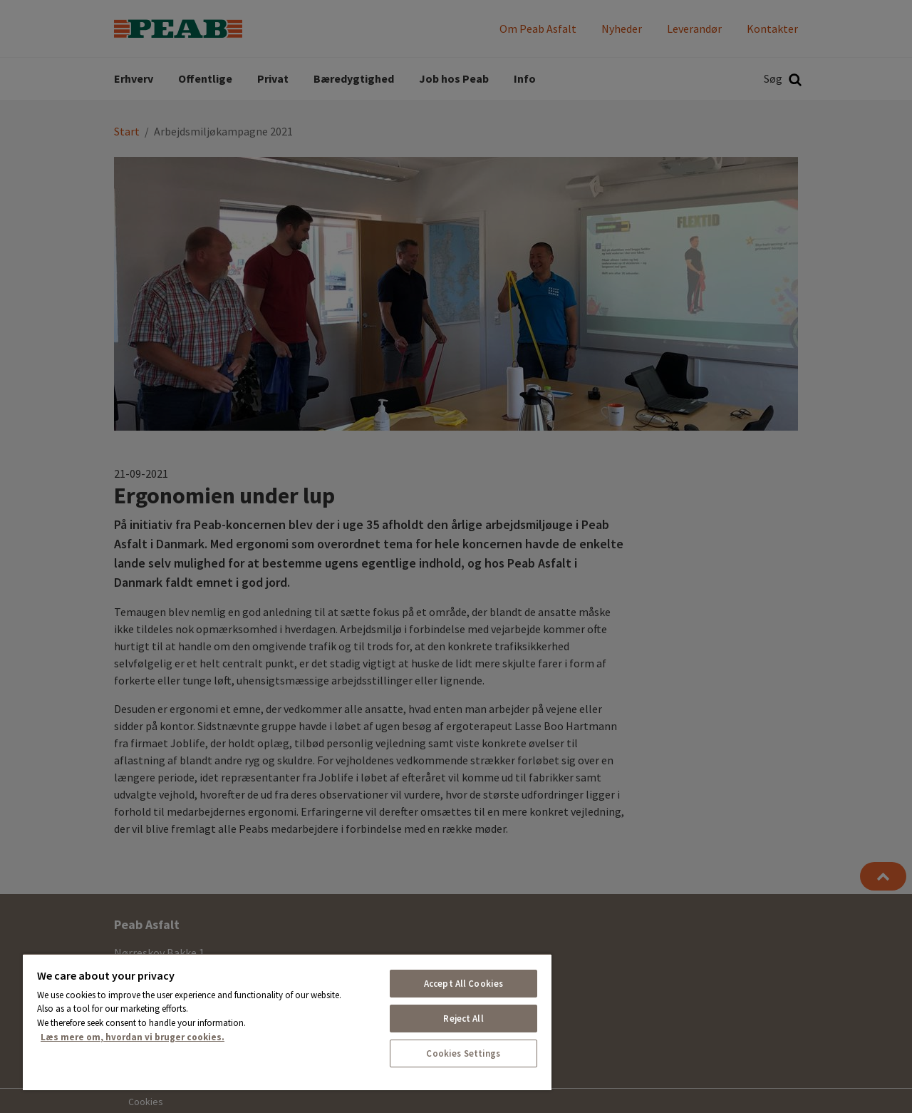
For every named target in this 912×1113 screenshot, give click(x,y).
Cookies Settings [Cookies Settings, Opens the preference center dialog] (463, 1053)
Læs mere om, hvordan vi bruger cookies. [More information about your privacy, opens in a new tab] (132, 1037)
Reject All (463, 1018)
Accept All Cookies (463, 984)
